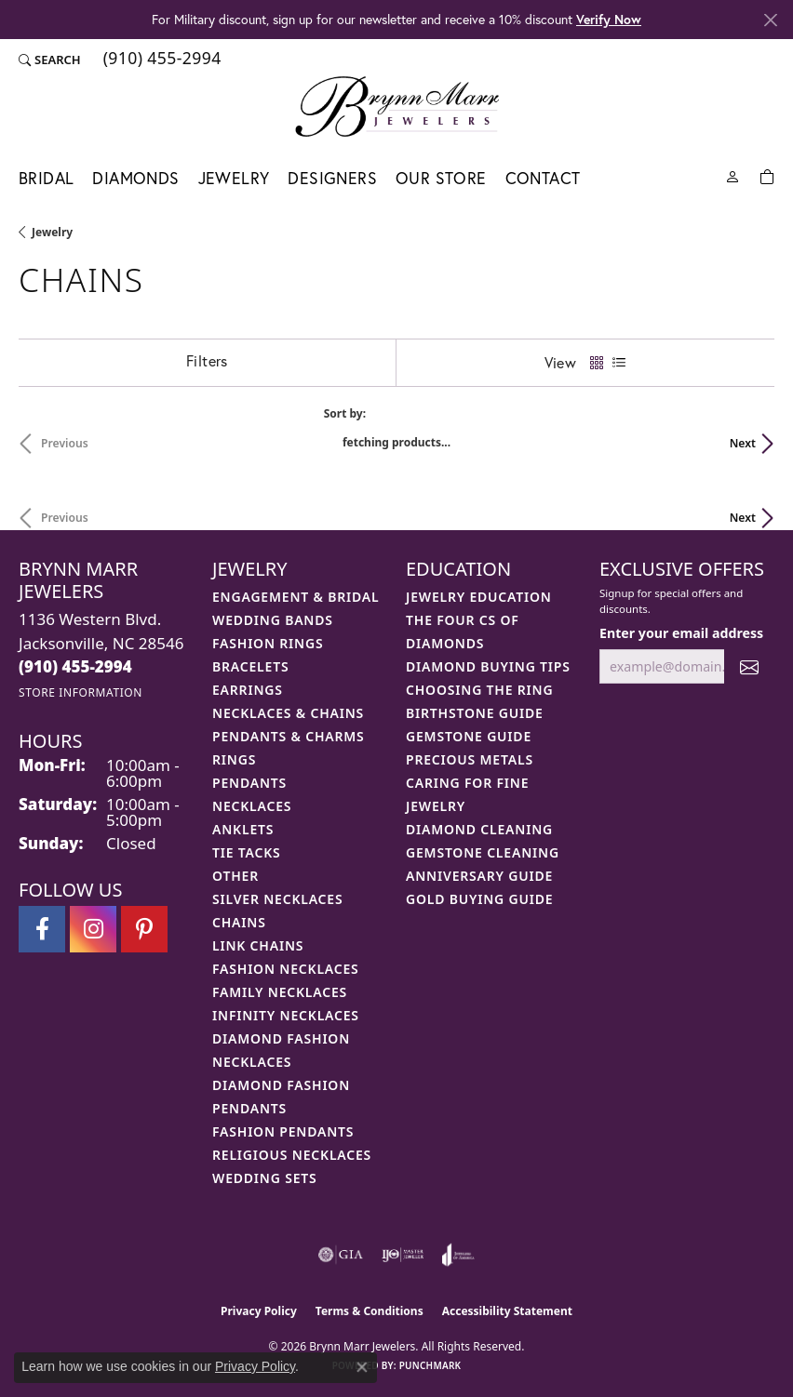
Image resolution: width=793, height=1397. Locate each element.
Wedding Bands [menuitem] (272, 620)
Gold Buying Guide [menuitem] (479, 899)
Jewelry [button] (234, 178)
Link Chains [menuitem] (257, 945)
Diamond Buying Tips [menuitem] (488, 666)
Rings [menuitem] (234, 759)
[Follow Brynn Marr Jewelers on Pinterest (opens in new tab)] (144, 929)
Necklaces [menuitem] (251, 806)
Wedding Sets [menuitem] (264, 1178)
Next (743, 443)
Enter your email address (681, 633)
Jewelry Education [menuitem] (479, 596)
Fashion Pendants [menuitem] (283, 1131)
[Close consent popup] (362, 1367)
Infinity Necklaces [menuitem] (285, 1015)
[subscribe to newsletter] (749, 666)
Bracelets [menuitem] (250, 666)
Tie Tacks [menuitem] (246, 852)
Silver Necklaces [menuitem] (277, 899)
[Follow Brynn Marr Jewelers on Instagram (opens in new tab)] (93, 929)
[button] (50, 59)
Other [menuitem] (235, 876)
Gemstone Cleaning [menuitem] (482, 852)
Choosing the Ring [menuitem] (479, 689)
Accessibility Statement (507, 1311)
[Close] (770, 20)
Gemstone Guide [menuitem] (468, 736)
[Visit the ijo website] (402, 1255)
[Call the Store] (75, 666)
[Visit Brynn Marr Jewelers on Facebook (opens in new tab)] (42, 929)
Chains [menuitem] (239, 922)
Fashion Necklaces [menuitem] (285, 969)
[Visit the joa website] (458, 1255)
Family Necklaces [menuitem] (279, 992)
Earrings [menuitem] (247, 689)
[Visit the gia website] (340, 1255)
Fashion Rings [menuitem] (267, 643)
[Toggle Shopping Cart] (766, 175)
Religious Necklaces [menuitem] (291, 1155)
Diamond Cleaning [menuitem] (479, 829)
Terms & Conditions (369, 1311)
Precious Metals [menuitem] (469, 759)
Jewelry (52, 232)
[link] (161, 59)
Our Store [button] (441, 178)
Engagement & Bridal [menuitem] (295, 596)
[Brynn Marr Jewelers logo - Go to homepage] (397, 106)
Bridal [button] (46, 178)
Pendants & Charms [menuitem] (288, 736)
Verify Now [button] (608, 19)
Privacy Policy (259, 1311)
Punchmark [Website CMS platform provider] (430, 1365)
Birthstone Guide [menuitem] (475, 713)
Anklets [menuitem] (243, 829)
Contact (543, 178)
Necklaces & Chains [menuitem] (288, 713)
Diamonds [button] (135, 178)
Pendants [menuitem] (249, 783)
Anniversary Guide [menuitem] (479, 876)
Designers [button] (332, 178)
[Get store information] (80, 692)
